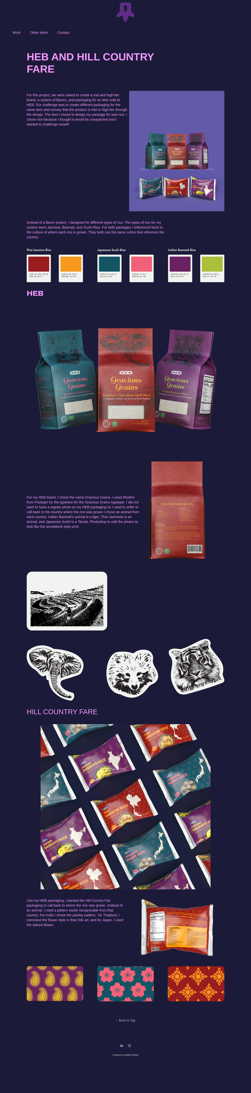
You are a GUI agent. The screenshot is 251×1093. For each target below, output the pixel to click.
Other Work (39, 32)
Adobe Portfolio (131, 1055)
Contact (63, 32)
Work (17, 32)
